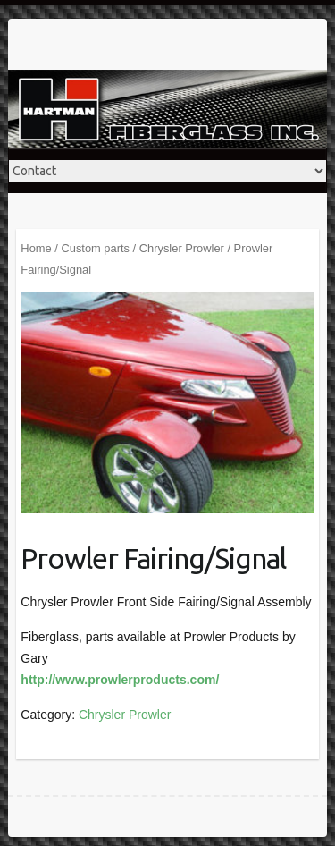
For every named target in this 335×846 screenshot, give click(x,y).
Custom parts (95, 248)
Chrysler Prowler (181, 248)
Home (36, 248)
